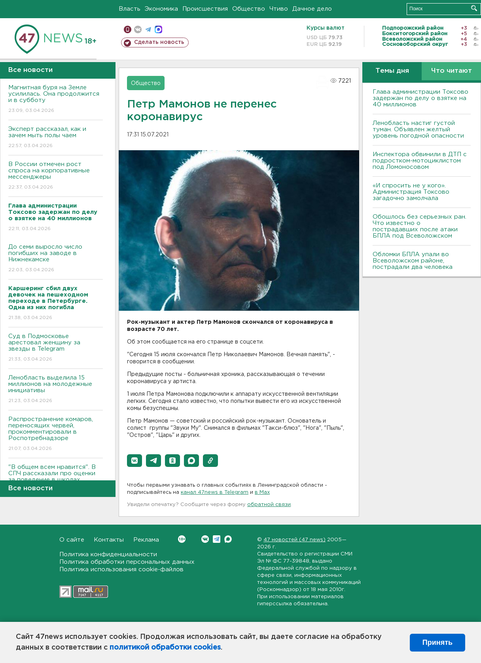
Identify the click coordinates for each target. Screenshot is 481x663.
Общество (248, 8)
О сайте (71, 539)
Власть (129, 8)
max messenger (158, 29)
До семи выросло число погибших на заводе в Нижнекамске (55, 258)
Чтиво (278, 8)
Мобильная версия (127, 29)
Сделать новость (159, 42)
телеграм (148, 29)
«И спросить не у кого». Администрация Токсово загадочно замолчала (411, 192)
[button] (134, 460)
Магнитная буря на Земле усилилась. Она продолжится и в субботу (55, 99)
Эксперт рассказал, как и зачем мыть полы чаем (55, 138)
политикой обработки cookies (165, 647)
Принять (437, 642)
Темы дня (392, 71)
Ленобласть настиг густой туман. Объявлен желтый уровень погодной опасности (418, 129)
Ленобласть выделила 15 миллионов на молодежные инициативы (55, 389)
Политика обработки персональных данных (127, 562)
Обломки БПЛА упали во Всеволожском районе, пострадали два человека (413, 261)
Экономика (161, 8)
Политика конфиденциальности (108, 554)
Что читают (451, 71)
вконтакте (138, 29)
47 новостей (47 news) (294, 540)
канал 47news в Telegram (214, 492)
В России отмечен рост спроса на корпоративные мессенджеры (55, 176)
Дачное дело (312, 8)
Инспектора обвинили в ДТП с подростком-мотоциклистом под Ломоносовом (420, 161)
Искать (474, 8)
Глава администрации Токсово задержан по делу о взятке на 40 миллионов (420, 98)
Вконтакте (182, 539)
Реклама (146, 539)
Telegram (216, 539)
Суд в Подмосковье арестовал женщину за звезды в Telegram (55, 348)
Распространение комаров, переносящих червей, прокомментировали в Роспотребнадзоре (55, 434)
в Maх (262, 492)
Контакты (109, 539)
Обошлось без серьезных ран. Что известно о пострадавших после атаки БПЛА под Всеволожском (419, 226)
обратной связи (269, 504)
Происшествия (205, 8)
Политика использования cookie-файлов (121, 569)
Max (228, 539)
